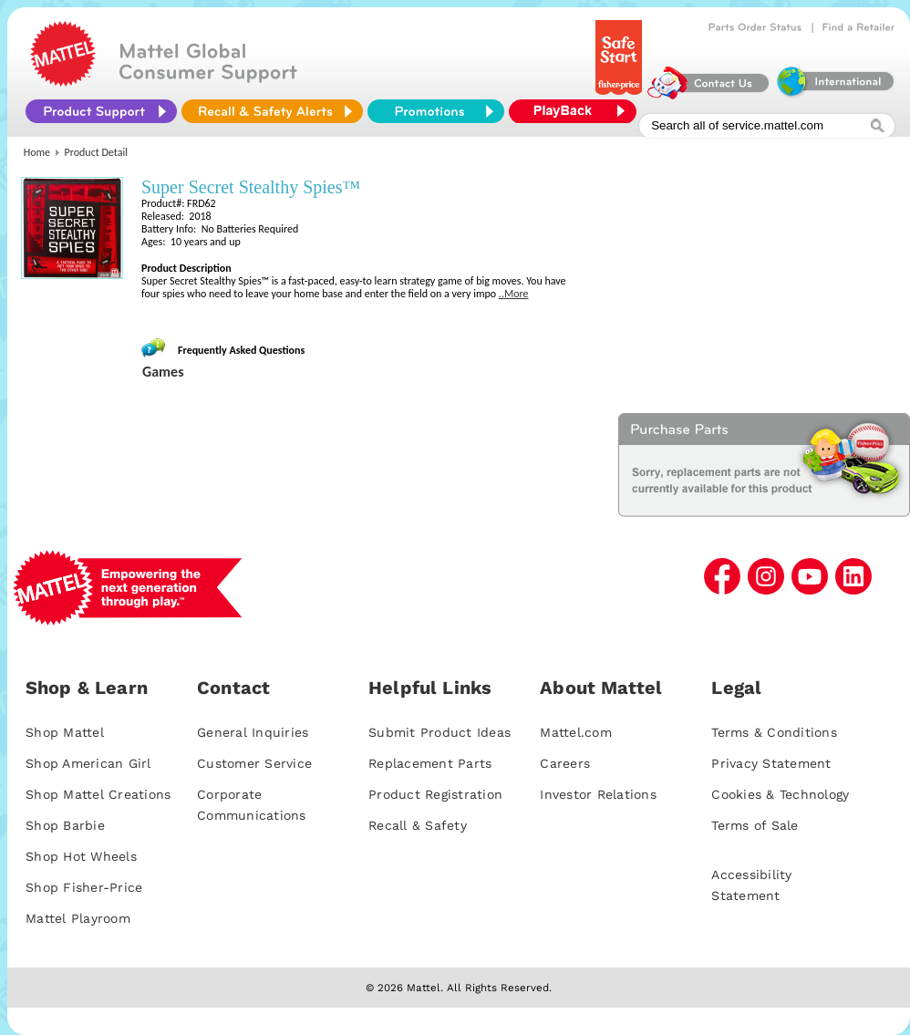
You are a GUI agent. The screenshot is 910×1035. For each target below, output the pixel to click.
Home (37, 152)
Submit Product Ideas (439, 732)
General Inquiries (252, 732)
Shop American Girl (88, 763)
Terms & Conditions (774, 732)
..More (514, 293)
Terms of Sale (754, 825)
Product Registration (435, 794)
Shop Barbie (65, 825)
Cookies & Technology (780, 794)
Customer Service (254, 763)
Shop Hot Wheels (81, 856)
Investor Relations (598, 794)
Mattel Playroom (78, 918)
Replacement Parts (429, 763)
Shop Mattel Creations (98, 794)
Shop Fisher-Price (84, 887)
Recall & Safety (417, 825)
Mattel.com (576, 732)
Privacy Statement (771, 763)
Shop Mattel (65, 732)
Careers (565, 763)
